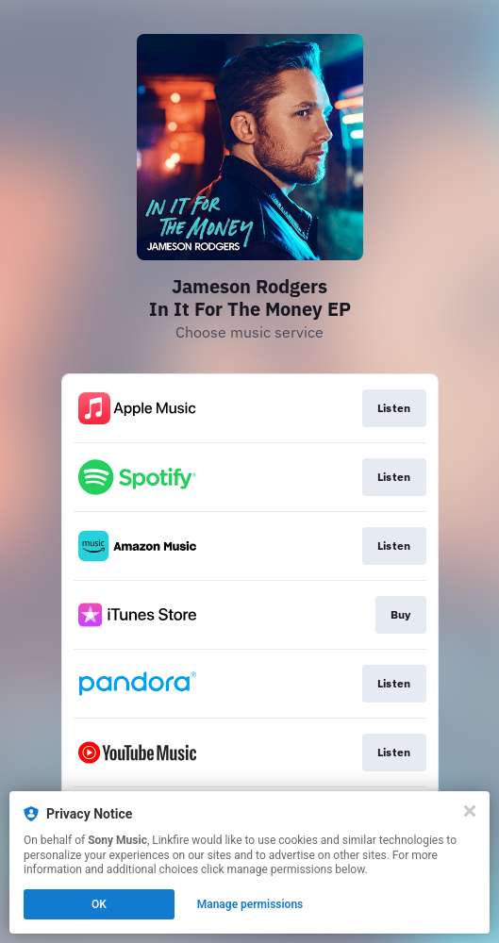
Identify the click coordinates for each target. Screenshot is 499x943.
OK (99, 904)
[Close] (470, 811)
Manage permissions (250, 904)
